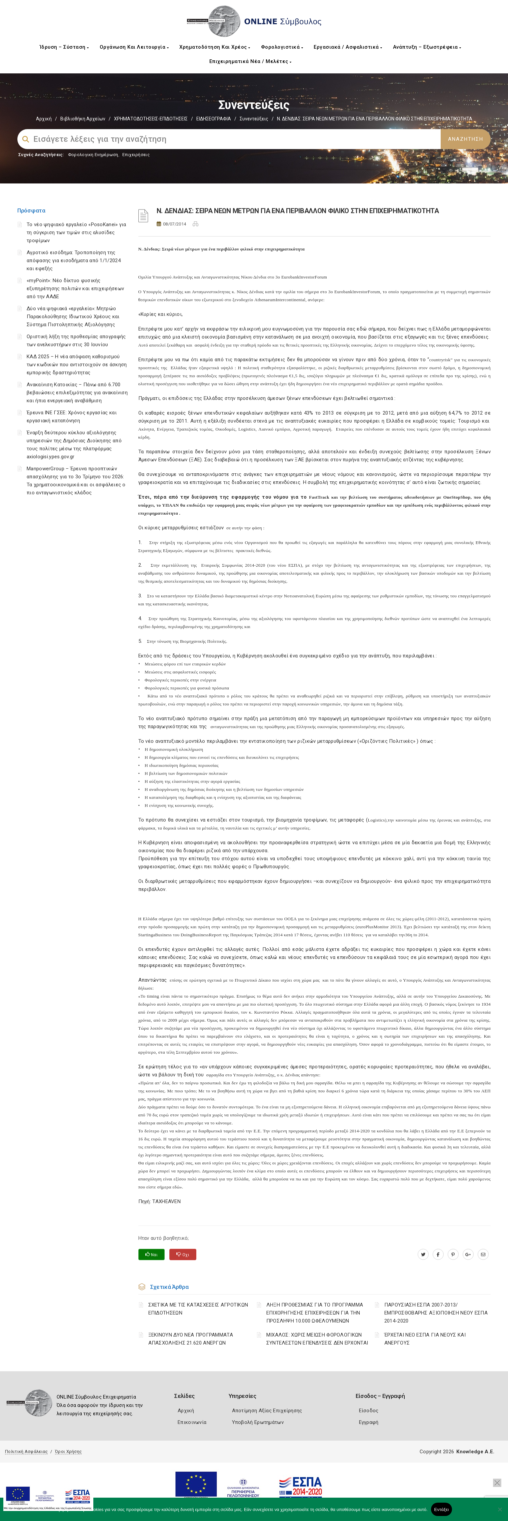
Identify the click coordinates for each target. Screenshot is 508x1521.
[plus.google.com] (468, 1254)
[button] (497, 1483)
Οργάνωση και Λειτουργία (134, 47)
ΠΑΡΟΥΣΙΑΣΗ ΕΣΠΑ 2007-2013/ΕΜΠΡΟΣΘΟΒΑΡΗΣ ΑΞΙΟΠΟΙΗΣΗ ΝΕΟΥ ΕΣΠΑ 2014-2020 (436, 1313)
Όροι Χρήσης (68, 1451)
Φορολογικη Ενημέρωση (93, 154)
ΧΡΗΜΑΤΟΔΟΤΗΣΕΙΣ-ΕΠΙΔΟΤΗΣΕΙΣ (151, 118)
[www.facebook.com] (438, 1254)
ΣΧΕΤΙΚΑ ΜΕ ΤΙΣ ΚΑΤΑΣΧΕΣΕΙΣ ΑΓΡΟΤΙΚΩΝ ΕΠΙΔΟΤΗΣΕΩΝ (198, 1309)
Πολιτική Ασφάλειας (26, 1451)
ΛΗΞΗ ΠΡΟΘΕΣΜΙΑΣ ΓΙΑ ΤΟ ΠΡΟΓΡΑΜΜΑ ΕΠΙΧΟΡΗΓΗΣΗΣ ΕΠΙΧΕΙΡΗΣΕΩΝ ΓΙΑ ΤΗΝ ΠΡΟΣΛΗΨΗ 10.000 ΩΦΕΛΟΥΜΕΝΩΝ (314, 1313)
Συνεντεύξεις (254, 118)
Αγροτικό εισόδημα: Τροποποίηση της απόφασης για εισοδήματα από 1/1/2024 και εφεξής (74, 260)
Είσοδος (369, 1411)
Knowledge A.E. (475, 1452)
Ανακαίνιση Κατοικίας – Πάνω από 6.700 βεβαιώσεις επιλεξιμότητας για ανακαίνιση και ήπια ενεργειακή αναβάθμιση (77, 393)
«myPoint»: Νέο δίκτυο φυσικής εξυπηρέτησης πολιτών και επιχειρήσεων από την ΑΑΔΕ (75, 289)
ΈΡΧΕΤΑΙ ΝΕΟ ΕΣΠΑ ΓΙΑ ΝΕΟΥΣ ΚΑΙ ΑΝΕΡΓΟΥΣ (425, 1339)
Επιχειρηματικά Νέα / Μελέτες (250, 61)
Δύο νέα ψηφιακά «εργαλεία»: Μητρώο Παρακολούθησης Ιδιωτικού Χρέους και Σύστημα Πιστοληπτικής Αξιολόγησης (73, 317)
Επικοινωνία (192, 1422)
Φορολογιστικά (282, 47)
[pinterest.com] (453, 1254)
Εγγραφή (369, 1422)
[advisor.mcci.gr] (483, 1254)
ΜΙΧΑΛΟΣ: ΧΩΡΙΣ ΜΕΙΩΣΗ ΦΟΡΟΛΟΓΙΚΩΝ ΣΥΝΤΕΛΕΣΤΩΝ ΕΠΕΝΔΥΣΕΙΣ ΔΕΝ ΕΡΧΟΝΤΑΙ (317, 1339)
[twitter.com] (423, 1254)
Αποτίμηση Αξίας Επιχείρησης (267, 1411)
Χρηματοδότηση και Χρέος (214, 47)
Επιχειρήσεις (136, 154)
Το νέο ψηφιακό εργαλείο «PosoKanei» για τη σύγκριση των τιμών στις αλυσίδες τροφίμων (76, 232)
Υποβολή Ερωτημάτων (258, 1422)
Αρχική (44, 118)
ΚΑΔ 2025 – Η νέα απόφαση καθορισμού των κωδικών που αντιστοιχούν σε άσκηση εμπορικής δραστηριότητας (77, 365)
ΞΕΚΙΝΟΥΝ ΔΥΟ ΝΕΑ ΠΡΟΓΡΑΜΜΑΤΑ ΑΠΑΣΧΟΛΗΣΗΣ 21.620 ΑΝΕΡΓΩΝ (190, 1339)
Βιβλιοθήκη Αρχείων (82, 118)
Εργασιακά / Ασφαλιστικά (348, 47)
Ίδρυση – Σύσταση (64, 47)
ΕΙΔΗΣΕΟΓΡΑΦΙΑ (213, 118)
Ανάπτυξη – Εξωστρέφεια (427, 47)
